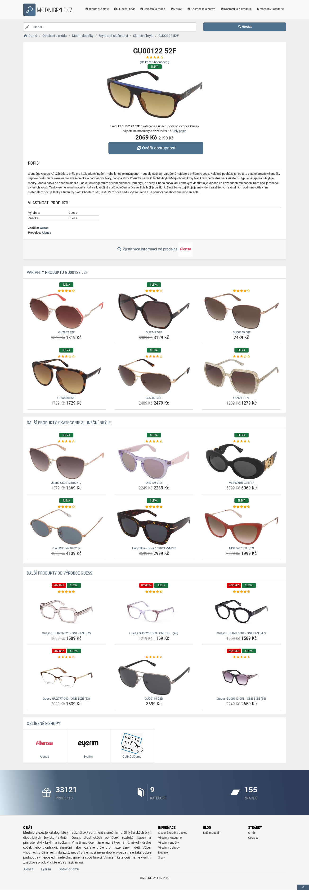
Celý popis (179, 131)
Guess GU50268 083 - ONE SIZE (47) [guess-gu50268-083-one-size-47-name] (153, 633)
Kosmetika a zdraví (201, 9)
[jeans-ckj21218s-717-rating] (66, 441)
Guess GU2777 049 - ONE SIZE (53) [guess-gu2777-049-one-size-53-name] (66, 698)
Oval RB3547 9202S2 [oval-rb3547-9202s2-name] (66, 548)
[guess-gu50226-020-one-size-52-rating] (66, 591)
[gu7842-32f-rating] (66, 291)
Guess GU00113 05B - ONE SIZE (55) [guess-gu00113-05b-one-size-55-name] (241, 698)
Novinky (163, 852)
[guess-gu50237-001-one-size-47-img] (241, 612)
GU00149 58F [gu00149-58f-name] (242, 332)
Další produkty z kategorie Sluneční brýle (69, 422)
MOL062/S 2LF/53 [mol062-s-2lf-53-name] (241, 548)
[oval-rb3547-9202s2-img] (66, 527)
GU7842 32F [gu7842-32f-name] (66, 332)
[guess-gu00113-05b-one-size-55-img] (241, 677)
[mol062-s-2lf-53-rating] (241, 507)
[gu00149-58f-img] (241, 311)
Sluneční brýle (124, 9)
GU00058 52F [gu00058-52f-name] (66, 398)
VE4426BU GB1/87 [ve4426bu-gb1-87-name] (241, 482)
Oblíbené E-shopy (43, 723)
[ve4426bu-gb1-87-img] (241, 461)
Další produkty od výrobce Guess (59, 573)
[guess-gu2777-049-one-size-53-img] (66, 677)
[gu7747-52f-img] (154, 311)
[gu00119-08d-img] (154, 677)
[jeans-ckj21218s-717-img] (66, 461)
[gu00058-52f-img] (66, 376)
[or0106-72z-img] (154, 461)
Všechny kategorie (270, 9)
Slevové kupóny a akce (172, 832)
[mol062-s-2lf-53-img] (241, 527)
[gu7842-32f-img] (66, 311)
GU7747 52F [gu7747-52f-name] (154, 332)
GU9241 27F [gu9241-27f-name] (241, 398)
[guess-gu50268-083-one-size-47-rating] (154, 591)
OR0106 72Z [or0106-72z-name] (154, 482)
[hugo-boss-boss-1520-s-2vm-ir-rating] (154, 507)
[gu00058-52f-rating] (66, 356)
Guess (44, 228)
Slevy (161, 857)
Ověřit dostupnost (155, 148)
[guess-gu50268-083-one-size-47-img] (154, 612)
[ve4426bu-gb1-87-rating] (241, 441)
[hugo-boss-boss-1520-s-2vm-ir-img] (154, 527)
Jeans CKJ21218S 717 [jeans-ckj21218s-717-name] (66, 482)
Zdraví (176, 9)
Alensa (46, 232)
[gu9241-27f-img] (241, 376)
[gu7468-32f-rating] (154, 356)
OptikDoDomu (68, 869)
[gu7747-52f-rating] (154, 291)
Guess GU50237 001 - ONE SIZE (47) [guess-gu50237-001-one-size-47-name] (241, 633)
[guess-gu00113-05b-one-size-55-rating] (241, 657)
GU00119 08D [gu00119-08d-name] (154, 698)
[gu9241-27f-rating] (241, 356)
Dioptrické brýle (97, 9)
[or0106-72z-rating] (154, 441)
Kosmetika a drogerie (235, 9)
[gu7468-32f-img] (154, 376)
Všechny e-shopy (169, 847)
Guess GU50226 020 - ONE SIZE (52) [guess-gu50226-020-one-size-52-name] (66, 633)
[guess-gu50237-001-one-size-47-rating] (241, 591)
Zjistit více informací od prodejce (154, 249)
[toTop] (303, 887)
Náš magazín (211, 832)
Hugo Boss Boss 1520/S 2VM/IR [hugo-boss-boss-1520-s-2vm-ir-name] (154, 548)
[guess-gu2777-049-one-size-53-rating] (66, 657)
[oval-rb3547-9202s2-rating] (66, 507)
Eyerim (46, 869)
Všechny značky (168, 842)
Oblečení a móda (153, 9)
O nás (251, 832)
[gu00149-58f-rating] (241, 291)
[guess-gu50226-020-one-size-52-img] (66, 612)
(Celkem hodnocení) (154, 62)
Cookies (253, 837)
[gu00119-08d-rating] (154, 657)
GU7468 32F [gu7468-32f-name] (154, 398)
